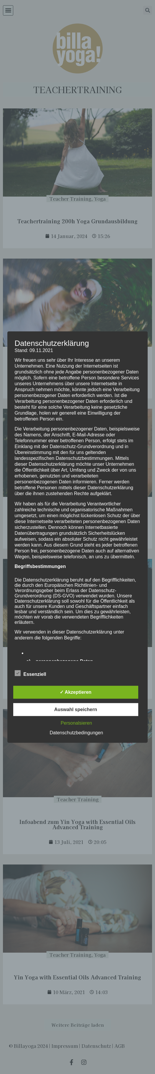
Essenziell (30, 673)
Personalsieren (76, 723)
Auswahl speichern (75, 709)
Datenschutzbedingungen (76, 732)
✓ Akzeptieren (75, 692)
